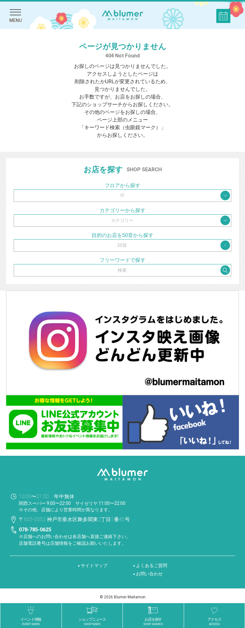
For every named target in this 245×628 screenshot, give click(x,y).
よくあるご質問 (151, 565)
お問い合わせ (149, 573)
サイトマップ (94, 565)
